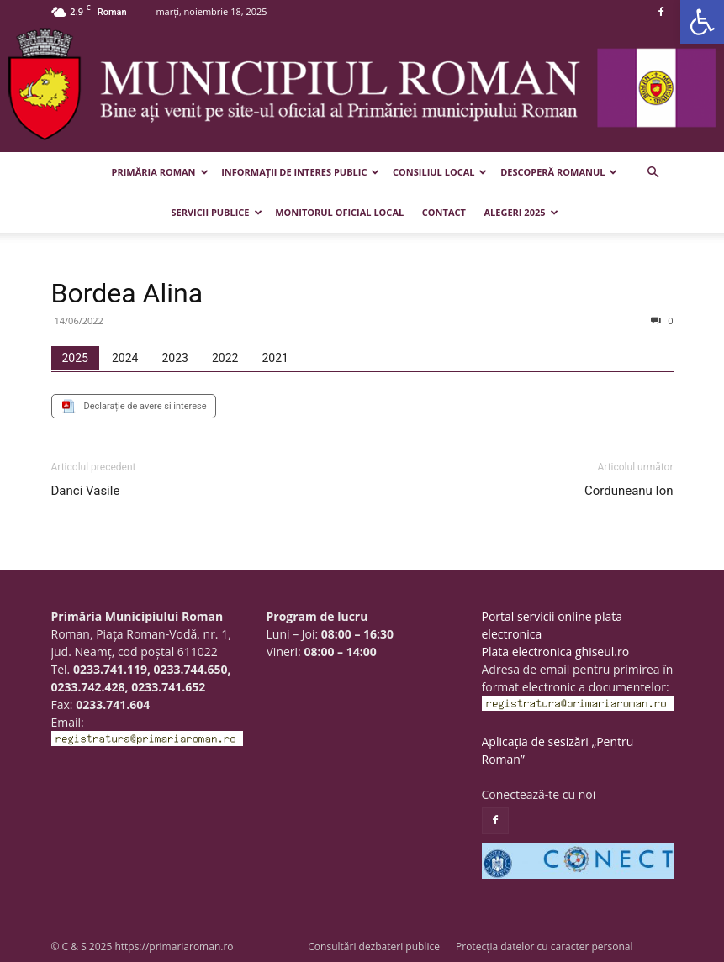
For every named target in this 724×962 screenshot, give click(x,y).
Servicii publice (216, 212)
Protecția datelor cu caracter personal (544, 946)
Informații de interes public (300, 172)
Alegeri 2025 (521, 212)
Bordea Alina (127, 293)
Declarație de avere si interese (145, 406)
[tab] (75, 358)
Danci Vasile (85, 490)
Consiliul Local (440, 172)
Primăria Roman (160, 172)
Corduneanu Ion (629, 490)
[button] (702, 22)
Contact (444, 212)
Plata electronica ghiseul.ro (556, 652)
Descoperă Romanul (558, 172)
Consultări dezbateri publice (374, 946)
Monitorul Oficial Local (339, 212)
